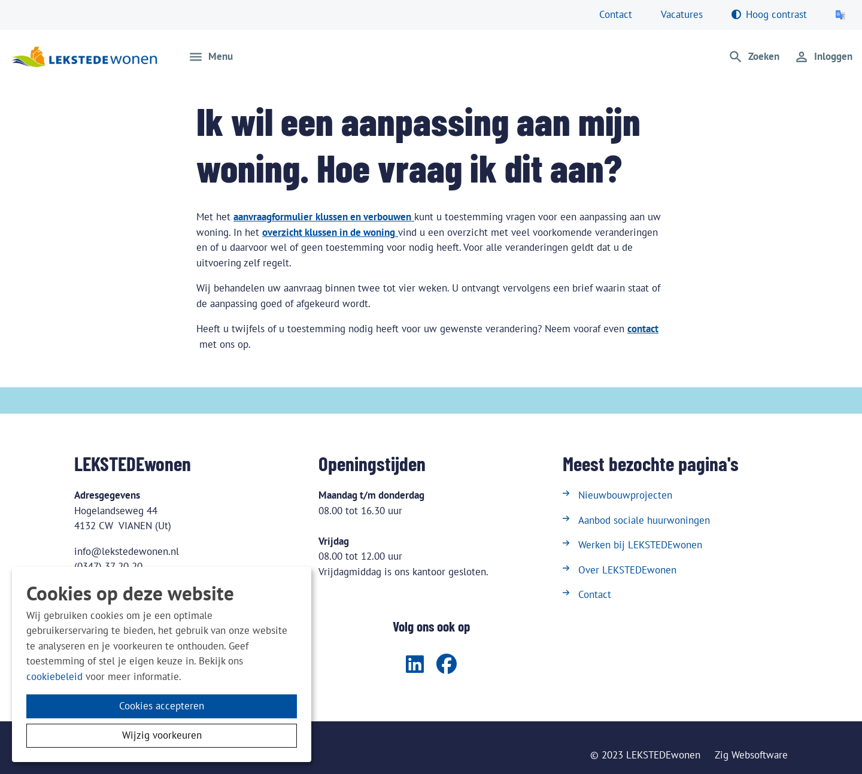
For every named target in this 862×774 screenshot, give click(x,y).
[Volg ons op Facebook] (446, 665)
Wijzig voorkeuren (162, 735)
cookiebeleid (54, 676)
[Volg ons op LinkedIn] (415, 665)
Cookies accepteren (161, 705)
